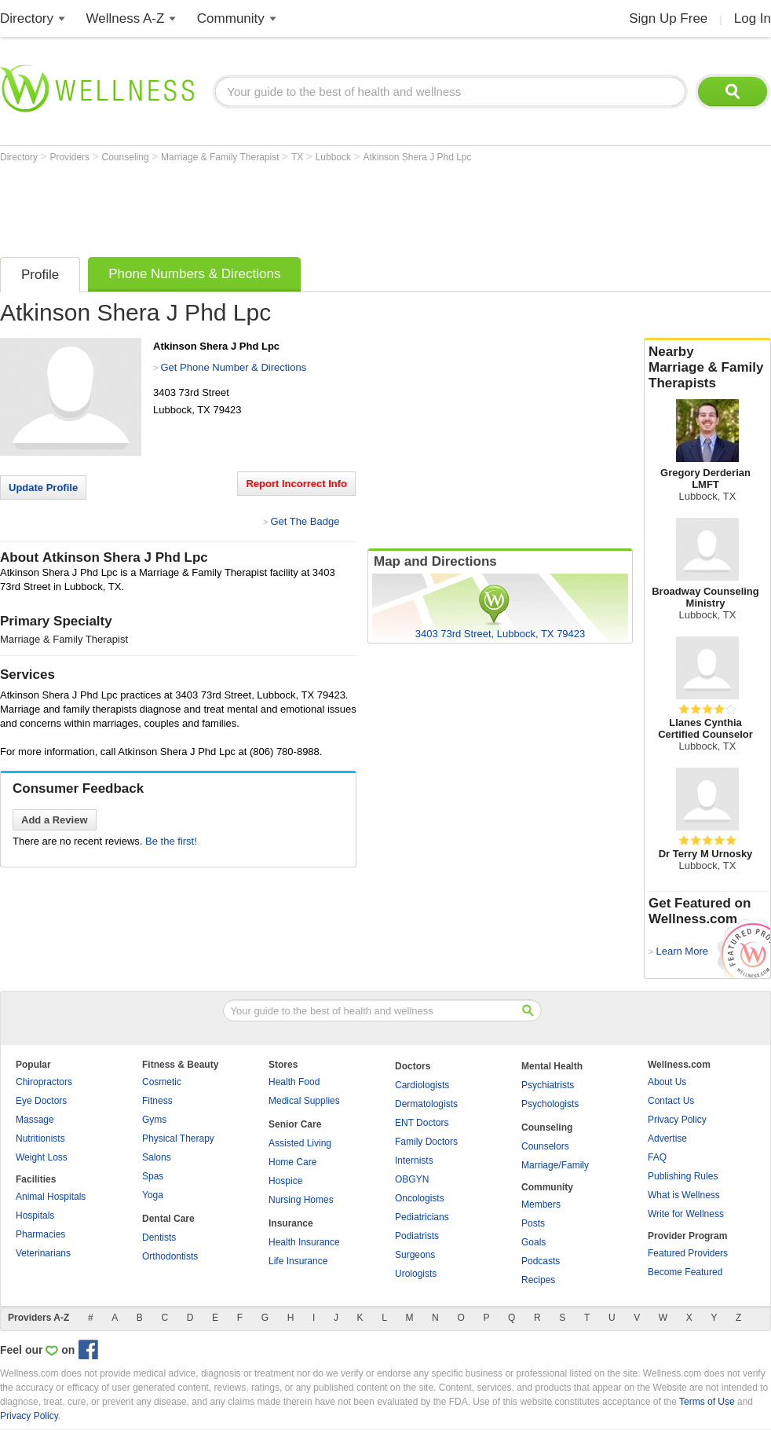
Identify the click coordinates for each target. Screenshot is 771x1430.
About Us (667, 1081)
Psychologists (550, 1103)
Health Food (294, 1081)
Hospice (285, 1180)
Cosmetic (161, 1081)
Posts (533, 1223)
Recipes (538, 1279)
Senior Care (295, 1124)
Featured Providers (688, 1253)
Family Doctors (426, 1141)
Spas (152, 1176)
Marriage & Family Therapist (221, 157)
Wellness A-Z (125, 18)
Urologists (416, 1273)
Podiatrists (417, 1235)
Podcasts (540, 1261)
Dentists (159, 1237)
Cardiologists (422, 1085)
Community (231, 18)
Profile (40, 274)
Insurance (291, 1223)
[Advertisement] (286, 205)
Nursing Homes (301, 1199)
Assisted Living (300, 1143)
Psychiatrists (547, 1085)
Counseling (127, 157)
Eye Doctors (41, 1100)
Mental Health (552, 1066)
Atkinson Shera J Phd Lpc (417, 157)
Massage (35, 1119)
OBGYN (412, 1179)
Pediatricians (422, 1217)
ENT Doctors (421, 1122)
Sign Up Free (668, 18)
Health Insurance (304, 1242)
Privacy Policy (677, 1119)
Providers (70, 157)
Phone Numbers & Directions (194, 273)
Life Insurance (298, 1261)
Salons (156, 1157)
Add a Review (54, 820)
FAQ (657, 1157)
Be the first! (171, 841)
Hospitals (35, 1215)
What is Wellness (684, 1195)
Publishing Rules (683, 1176)
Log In (752, 18)
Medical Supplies (304, 1100)
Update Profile (43, 487)
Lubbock (335, 157)
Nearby (707, 367)
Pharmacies (40, 1234)
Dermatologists (426, 1103)
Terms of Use (707, 1401)
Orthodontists (170, 1256)
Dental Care (168, 1218)
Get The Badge (304, 521)
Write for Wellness (686, 1213)
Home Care (292, 1162)
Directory (26, 18)
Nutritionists (40, 1138)
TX (298, 157)
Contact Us (671, 1100)
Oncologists (419, 1198)
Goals (533, 1242)
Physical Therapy (178, 1138)
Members (541, 1204)
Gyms (154, 1119)
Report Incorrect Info (296, 484)
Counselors (545, 1146)
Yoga (152, 1195)
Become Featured (685, 1272)
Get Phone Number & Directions (233, 367)
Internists (414, 1160)
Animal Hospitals (51, 1196)
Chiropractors (44, 1081)
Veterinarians (43, 1253)
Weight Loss (42, 1157)
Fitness (157, 1100)
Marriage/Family (555, 1165)
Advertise (667, 1138)
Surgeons (415, 1254)
